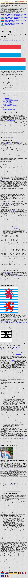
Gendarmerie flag (12, 439)
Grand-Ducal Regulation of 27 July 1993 (19, 322)
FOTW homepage (5, 40)
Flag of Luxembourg (6, 95)
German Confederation (10, 120)
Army (11, 467)
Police (17, 467)
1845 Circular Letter (9, 97)
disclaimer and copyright (14, 40)
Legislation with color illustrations (5, 79)
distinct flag (5, 278)
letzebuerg (13, 39)
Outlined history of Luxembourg (9, 94)
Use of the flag (8, 103)
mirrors (23, 40)
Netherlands (9, 272)
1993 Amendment (8, 99)
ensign (9, 83)
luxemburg (9, 39)
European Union (8, 485)
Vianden (12, 484)
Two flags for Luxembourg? (8, 104)
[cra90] (18, 142)
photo (14, 373)
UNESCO (2, 179)
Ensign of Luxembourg (7, 101)
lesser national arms (4, 321)
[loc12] (13, 210)
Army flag (24, 438)
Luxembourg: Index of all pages (9, 109)
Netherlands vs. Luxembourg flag (11, 100)
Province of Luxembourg (10, 124)
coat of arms (15, 275)
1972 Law (7, 98)
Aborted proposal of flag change (11, 105)
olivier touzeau (12, 38)
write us (20, 40)
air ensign (8, 389)
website (17, 537)
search (9, 40)
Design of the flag (8, 102)
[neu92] (7, 204)
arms (7, 143)
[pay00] (22, 85)
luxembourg (6, 39)
